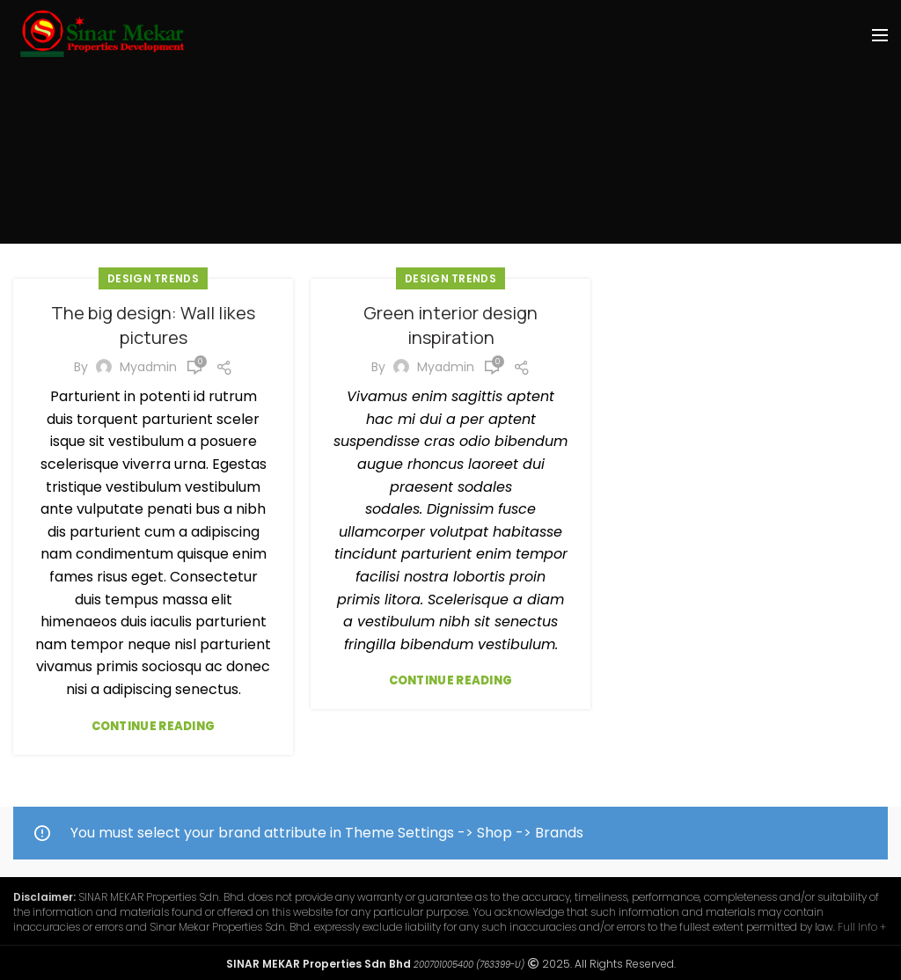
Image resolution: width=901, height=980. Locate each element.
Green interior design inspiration (450, 325)
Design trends (153, 278)
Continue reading (154, 726)
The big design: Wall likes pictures (153, 325)
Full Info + (862, 926)
